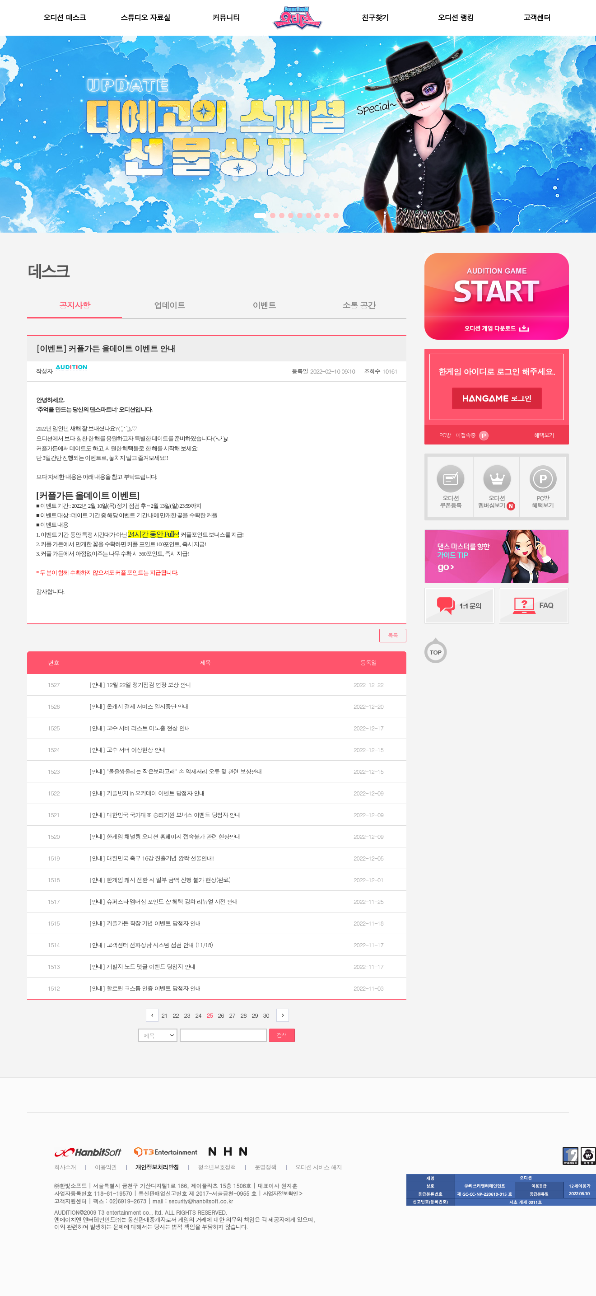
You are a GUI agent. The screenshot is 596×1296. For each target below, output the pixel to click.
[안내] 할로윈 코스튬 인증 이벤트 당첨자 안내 (145, 988)
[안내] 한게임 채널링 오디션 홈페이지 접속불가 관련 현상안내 (164, 836)
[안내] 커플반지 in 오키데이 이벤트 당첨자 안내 (147, 793)
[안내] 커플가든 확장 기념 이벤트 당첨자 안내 (145, 923)
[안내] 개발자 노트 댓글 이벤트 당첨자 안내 (142, 966)
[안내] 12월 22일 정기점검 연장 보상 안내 (140, 684)
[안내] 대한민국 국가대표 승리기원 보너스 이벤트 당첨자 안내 (164, 814)
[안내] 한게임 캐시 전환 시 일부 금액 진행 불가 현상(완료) (160, 879)
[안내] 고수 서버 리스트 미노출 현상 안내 (139, 728)
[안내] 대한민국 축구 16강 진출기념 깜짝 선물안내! (151, 858)
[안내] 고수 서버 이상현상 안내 (127, 749)
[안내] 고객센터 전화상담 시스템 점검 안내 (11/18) (151, 944)
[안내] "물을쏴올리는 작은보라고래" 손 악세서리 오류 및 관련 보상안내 (175, 771)
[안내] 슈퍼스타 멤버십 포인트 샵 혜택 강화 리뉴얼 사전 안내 (163, 901)
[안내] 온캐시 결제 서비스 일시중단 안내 (139, 706)
